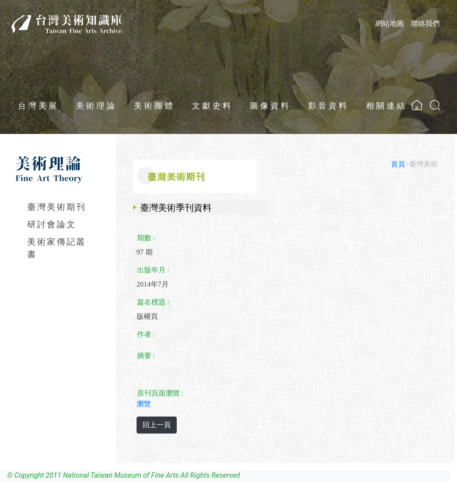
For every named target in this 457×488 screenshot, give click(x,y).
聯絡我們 (425, 23)
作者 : (146, 334)
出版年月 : (153, 270)
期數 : (146, 238)
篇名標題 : (153, 302)
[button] (435, 105)
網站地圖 (389, 23)
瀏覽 (144, 404)
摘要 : (146, 355)
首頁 (398, 164)
